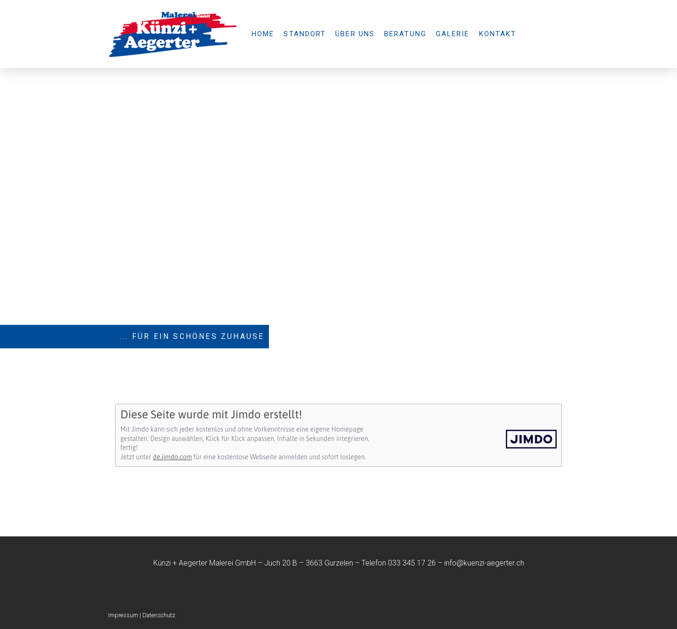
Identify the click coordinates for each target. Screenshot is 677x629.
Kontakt (498, 34)
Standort (304, 34)
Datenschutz (158, 615)
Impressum (123, 615)
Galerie (453, 34)
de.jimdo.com (172, 457)
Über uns (355, 34)
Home (263, 34)
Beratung (405, 34)
